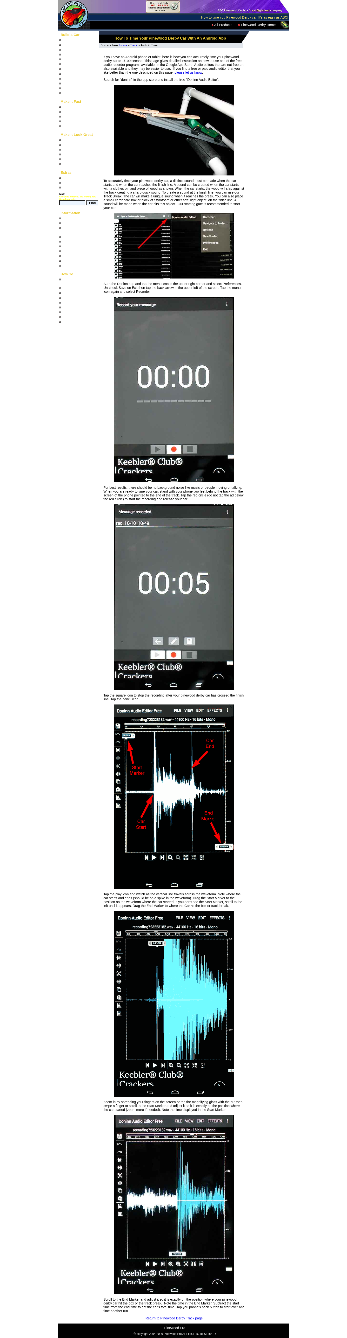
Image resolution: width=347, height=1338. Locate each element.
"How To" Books (75, 40)
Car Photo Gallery (76, 246)
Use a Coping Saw (77, 317)
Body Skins (71, 149)
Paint (66, 154)
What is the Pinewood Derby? (79, 230)
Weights (69, 116)
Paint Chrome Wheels (79, 307)
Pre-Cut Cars (72, 59)
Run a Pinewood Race (79, 293)
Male (62, 194)
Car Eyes (70, 159)
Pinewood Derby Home (257, 25)
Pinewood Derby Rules (80, 236)
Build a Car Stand (76, 302)
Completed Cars (75, 83)
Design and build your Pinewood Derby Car (79, 281)
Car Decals (71, 140)
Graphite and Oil (75, 121)
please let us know (188, 72)
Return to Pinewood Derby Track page (174, 1318)
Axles (67, 107)
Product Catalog (75, 187)
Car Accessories (75, 164)
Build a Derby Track (77, 298)
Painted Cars (72, 78)
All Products (222, 25)
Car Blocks (71, 54)
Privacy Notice (73, 256)
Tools (67, 88)
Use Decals (71, 322)
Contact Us (71, 265)
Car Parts (70, 69)
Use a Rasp (71, 312)
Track (134, 45)
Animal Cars (72, 64)
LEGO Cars (71, 93)
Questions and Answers (80, 241)
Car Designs (72, 49)
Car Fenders (72, 74)
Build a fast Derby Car (79, 288)
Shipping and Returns (79, 251)
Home (123, 45)
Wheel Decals (73, 144)
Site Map (69, 223)
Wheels (68, 111)
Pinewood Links (74, 261)
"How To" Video (74, 45)
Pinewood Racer (75, 178)
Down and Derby (75, 182)
